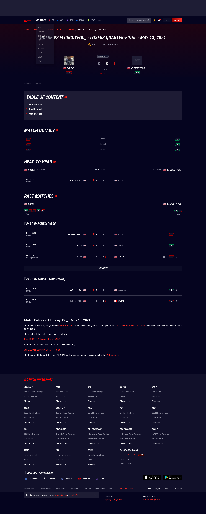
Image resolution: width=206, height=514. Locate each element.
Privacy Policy (46, 489)
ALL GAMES (41, 20)
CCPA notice (73, 489)
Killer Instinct (95, 429)
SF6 (70, 20)
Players (157, 489)
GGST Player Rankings (160, 413)
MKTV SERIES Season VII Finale (130, 325)
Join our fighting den (40, 473)
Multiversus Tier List (127, 439)
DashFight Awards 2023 (128, 459)
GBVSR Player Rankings (128, 392)
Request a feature (126, 489)
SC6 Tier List (28, 439)
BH (121, 408)
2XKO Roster (156, 392)
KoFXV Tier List (157, 439)
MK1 (60, 20)
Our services (86, 489)
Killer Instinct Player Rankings (99, 434)
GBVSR (80, 20)
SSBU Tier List (29, 418)
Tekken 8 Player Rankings (33, 392)
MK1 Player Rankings (63, 392)
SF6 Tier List (92, 397)
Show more (30, 401)
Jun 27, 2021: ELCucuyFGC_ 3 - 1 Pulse (42, 350)
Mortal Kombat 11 (66, 325)
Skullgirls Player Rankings (65, 434)
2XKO (91, 20)
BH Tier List (124, 418)
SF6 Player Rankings (95, 392)
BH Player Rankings (127, 413)
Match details (35, 104)
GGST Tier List (157, 418)
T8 (51, 20)
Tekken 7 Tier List (62, 418)
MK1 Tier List (60, 397)
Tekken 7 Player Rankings (65, 413)
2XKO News (156, 397)
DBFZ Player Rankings (96, 413)
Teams (166, 489)
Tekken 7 (60, 408)
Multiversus (126, 429)
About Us (112, 489)
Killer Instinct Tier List (96, 439)
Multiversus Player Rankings (130, 434)
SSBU (26, 408)
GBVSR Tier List (125, 397)
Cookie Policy (60, 489)
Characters (178, 489)
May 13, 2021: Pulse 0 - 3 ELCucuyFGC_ (42, 339)
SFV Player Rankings (63, 455)
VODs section (112, 355)
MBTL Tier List (29, 460)
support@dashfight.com (113, 500)
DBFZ (90, 408)
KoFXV (155, 429)
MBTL (26, 450)
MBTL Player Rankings (32, 455)
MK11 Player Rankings (96, 455)
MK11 (90, 450)
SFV (57, 450)
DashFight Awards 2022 (128, 463)
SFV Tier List (60, 460)
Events (148, 489)
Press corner (100, 489)
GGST (154, 408)
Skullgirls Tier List (62, 439)
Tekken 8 (28, 387)
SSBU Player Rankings (32, 413)
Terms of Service (30, 489)
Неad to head (35, 109)
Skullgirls (61, 429)
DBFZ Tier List (93, 418)
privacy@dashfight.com (151, 500)
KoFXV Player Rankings (160, 434)
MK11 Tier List (93, 460)
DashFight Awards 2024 (128, 455)
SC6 (25, 429)
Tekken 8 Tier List (30, 397)
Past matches (35, 114)
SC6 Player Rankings (31, 434)
